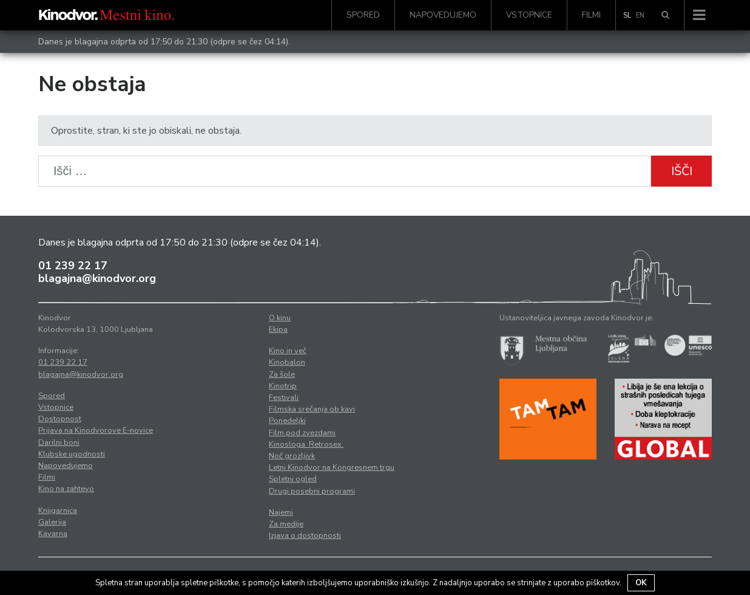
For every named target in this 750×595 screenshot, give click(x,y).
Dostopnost (59, 418)
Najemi (281, 512)
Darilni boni (58, 442)
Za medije (286, 523)
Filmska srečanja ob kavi (312, 409)
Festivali (284, 397)
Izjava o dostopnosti (305, 535)
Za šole (282, 374)
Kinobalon (287, 362)
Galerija (52, 522)
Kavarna (52, 533)
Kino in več (287, 350)
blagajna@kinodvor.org (97, 278)
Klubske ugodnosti (71, 454)
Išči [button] (681, 171)
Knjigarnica (57, 510)
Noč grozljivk (292, 455)
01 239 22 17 (72, 265)
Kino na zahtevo (66, 488)
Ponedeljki (287, 420)
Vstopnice (529, 15)
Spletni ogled (293, 478)
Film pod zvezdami (302, 432)
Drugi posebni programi (312, 491)
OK (641, 582)
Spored (363, 15)
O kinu (280, 317)
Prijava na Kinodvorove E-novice (95, 430)
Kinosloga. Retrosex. (306, 444)
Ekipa (278, 329)
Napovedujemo (443, 15)
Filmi (591, 15)
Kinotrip (283, 385)
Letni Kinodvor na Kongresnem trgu (331, 467)
